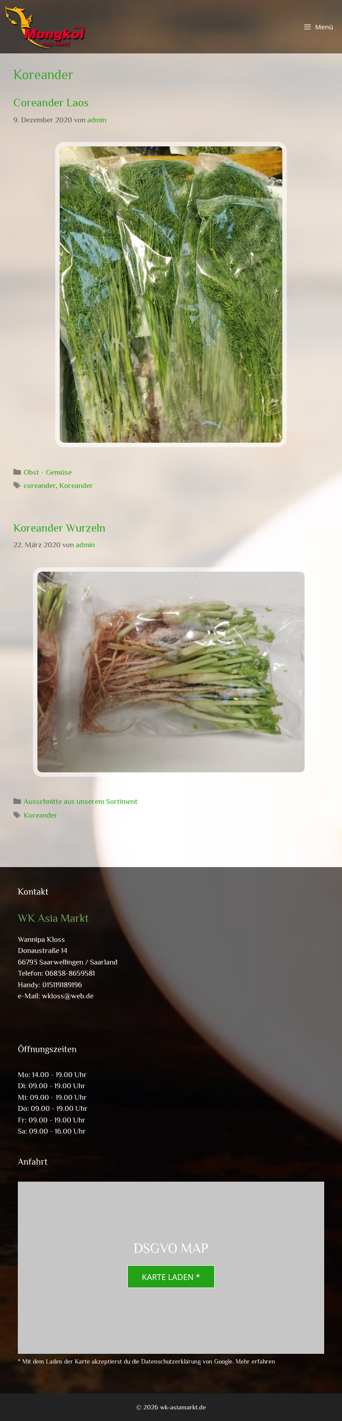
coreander (40, 485)
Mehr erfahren (255, 1361)
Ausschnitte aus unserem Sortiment (81, 801)
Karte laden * (171, 1277)
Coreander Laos (51, 102)
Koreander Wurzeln (59, 527)
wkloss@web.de (68, 996)
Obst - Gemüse (48, 472)
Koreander (76, 485)
